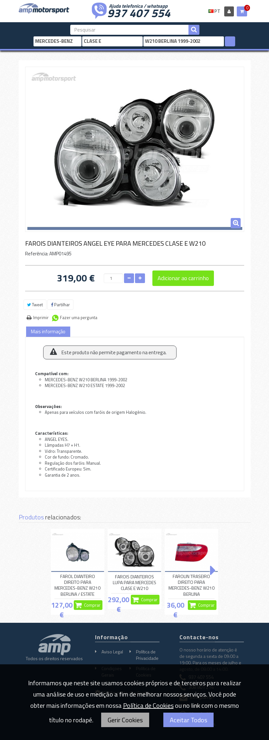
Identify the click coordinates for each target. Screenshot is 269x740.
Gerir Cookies (125, 720)
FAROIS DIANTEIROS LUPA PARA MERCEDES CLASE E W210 (134, 583)
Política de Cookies (148, 705)
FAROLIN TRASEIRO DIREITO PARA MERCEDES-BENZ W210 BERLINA (191, 585)
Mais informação (48, 331)
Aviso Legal (112, 651)
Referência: (36, 253)
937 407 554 (138, 12)
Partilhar (60, 304)
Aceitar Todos (188, 720)
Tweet (35, 304)
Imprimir (41, 317)
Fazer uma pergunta (78, 317)
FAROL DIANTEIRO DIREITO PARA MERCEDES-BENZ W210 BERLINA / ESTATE (77, 585)
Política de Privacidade (147, 654)
